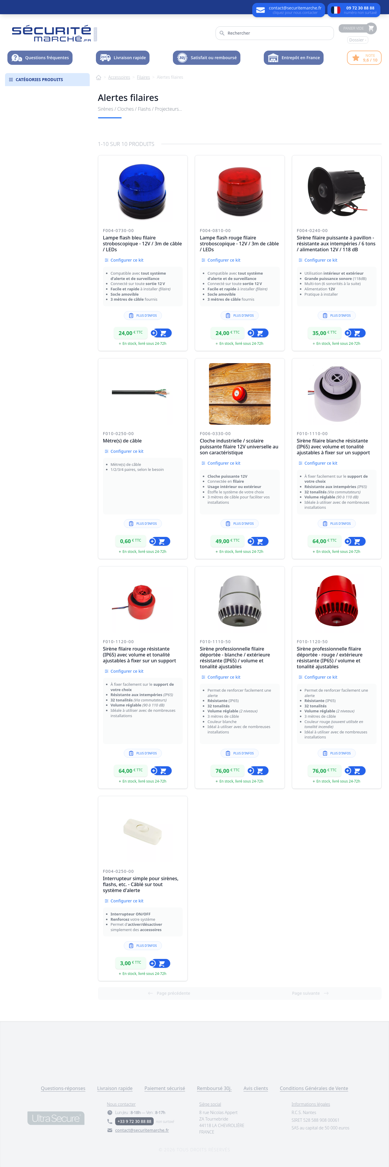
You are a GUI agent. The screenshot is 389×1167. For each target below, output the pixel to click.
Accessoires (119, 77)
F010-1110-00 (312, 433)
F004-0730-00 (118, 230)
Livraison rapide (115, 1088)
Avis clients (256, 1088)
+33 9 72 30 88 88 (134, 1121)
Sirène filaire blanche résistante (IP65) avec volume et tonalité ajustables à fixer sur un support (333, 446)
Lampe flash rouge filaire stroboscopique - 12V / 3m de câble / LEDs (239, 243)
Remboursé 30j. (214, 1088)
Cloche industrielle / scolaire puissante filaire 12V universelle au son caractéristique (239, 446)
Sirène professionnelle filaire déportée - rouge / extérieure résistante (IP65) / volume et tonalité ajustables (330, 658)
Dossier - (358, 40)
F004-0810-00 (215, 230)
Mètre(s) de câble (122, 440)
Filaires (143, 77)
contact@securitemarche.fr (142, 1130)
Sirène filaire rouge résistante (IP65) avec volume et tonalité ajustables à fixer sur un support (139, 655)
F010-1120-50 (312, 641)
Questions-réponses (63, 1088)
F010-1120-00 (118, 641)
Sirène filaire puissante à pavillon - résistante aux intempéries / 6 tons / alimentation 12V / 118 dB (336, 243)
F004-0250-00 (118, 871)
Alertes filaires (170, 77)
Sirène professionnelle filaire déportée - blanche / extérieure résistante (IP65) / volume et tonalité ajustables (235, 658)
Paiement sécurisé (164, 1088)
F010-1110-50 (215, 641)
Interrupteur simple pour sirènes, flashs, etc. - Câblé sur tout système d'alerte (141, 884)
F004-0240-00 (312, 230)
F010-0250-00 (118, 433)
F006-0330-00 (215, 433)
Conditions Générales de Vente (314, 1088)
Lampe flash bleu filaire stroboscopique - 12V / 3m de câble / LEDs (142, 243)
